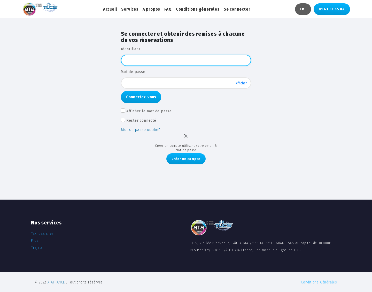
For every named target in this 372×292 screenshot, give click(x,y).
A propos (151, 9)
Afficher (241, 83)
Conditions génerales (198, 9)
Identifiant (130, 49)
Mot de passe (133, 71)
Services (129, 9)
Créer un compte (186, 159)
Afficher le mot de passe (149, 111)
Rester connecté (141, 120)
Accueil (110, 9)
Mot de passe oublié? (140, 129)
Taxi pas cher (42, 233)
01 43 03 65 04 (332, 9)
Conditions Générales (319, 282)
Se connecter (237, 9)
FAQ (168, 9)
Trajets (37, 247)
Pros (34, 240)
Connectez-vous (141, 96)
